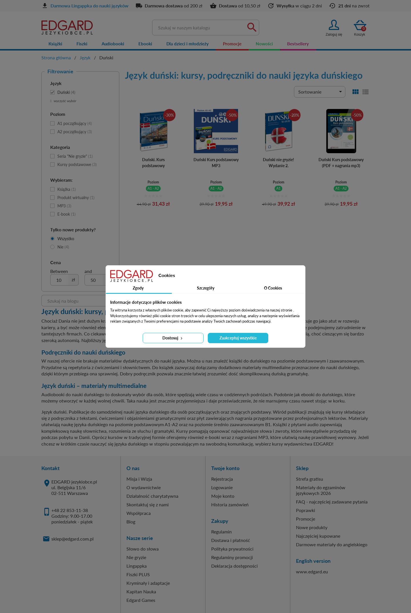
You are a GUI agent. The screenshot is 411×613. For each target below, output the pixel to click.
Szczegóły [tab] (205, 288)
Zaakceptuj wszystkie (238, 337)
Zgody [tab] (138, 288)
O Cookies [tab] (273, 288)
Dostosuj (173, 337)
